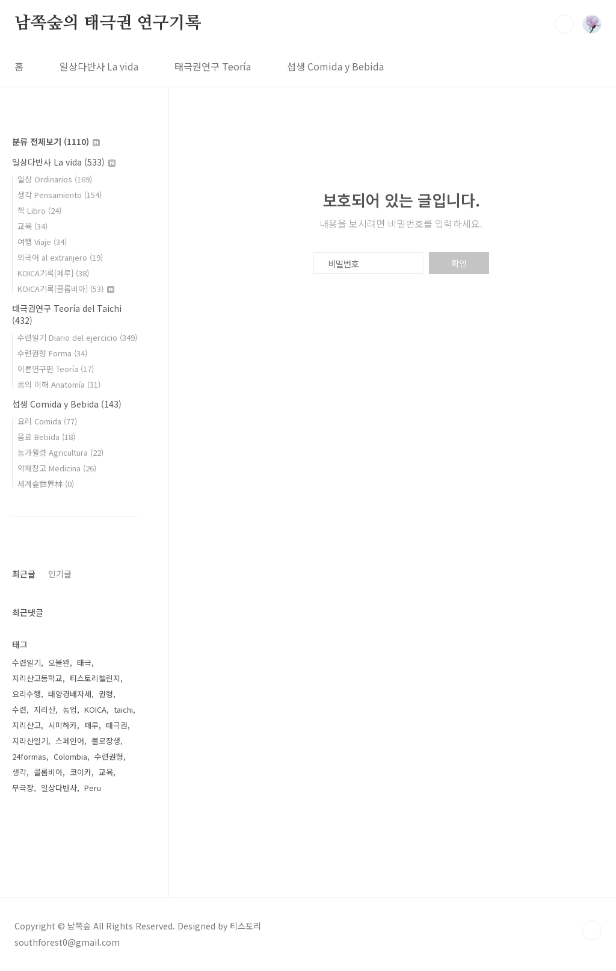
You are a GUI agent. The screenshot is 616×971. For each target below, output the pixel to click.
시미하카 (62, 725)
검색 (564, 24)
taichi (123, 709)
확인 (459, 263)
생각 (19, 772)
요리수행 (26, 694)
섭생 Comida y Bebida (335, 66)
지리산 (44, 709)
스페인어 (69, 740)
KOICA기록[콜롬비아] (65, 288)
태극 (84, 662)
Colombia (70, 756)
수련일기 (26, 662)
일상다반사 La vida (99, 66)
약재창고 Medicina (56, 468)
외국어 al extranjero (60, 257)
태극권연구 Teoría (212, 66)
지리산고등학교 (37, 678)
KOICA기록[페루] (53, 273)
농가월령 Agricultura (60, 452)
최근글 (23, 574)
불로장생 (105, 740)
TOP (592, 930)
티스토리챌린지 (95, 678)
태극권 (117, 725)
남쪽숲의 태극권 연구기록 (107, 23)
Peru (92, 787)
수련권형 (108, 756)
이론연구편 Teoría (55, 368)
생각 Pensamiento (59, 194)
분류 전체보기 (56, 141)
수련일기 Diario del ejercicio (77, 337)
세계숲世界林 (45, 483)
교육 (32, 226)
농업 (70, 709)
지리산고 (26, 725)
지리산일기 (30, 740)
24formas (29, 756)
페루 (91, 725)
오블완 (59, 662)
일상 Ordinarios (54, 179)
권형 (106, 694)
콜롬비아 (48, 772)
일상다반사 (59, 787)
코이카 (80, 772)
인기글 (60, 574)
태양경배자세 (69, 694)
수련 (19, 709)
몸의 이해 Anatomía (58, 384)
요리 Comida (47, 421)
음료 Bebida (46, 436)
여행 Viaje (42, 241)
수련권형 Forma (52, 353)
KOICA (95, 709)
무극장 (23, 787)
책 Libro (39, 210)
